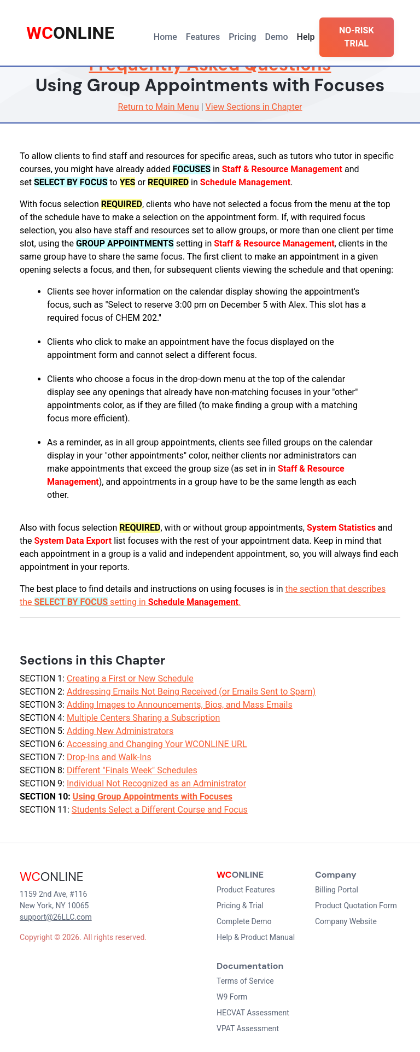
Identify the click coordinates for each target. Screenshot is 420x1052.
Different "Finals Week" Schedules (132, 770)
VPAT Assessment (248, 1028)
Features (203, 37)
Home (165, 37)
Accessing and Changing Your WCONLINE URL (157, 744)
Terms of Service (245, 981)
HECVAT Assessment (253, 1012)
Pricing (242, 37)
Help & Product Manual (256, 937)
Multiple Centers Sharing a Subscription (143, 718)
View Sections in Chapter (254, 107)
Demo (276, 37)
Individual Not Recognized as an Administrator (156, 783)
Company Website (346, 921)
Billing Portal (336, 889)
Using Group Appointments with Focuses (152, 796)
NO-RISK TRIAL (356, 37)
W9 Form (232, 996)
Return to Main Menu (158, 107)
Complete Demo (244, 921)
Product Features (246, 889)
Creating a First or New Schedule (130, 678)
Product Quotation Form (356, 905)
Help (306, 37)
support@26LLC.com (56, 917)
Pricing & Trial (240, 905)
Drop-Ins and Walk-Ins (109, 757)
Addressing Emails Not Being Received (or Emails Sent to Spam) (191, 691)
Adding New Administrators (120, 731)
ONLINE (70, 32)
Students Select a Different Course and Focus (160, 809)
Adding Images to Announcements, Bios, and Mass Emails (180, 705)
